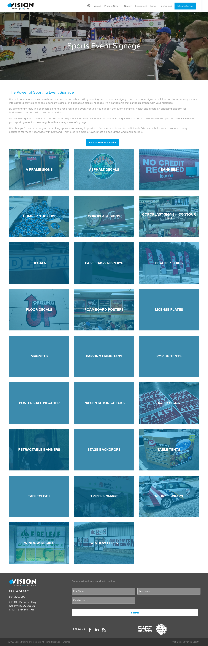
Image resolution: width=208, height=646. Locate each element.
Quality (131, 6)
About (100, 6)
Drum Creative (194, 642)
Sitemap (66, 642)
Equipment (144, 6)
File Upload (169, 6)
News (156, 6)
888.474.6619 (19, 591)
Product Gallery (116, 6)
